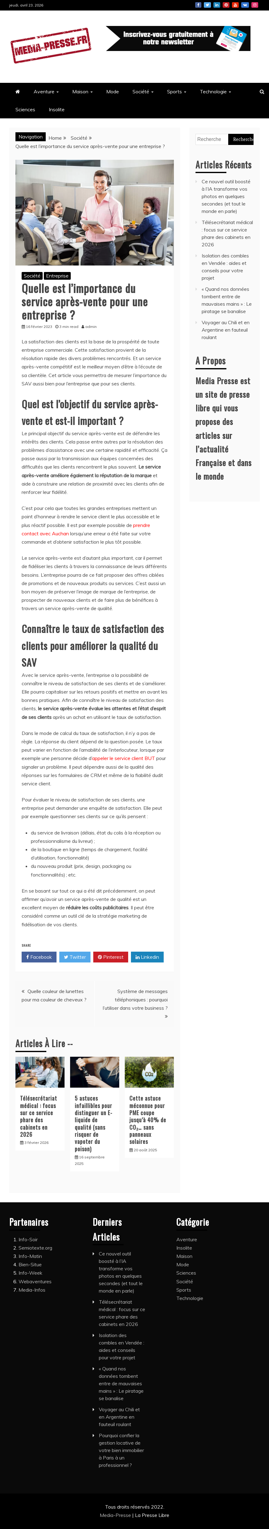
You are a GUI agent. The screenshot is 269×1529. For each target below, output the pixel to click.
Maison (80, 91)
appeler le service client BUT (123, 758)
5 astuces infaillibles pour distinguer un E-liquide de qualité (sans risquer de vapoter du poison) (93, 1123)
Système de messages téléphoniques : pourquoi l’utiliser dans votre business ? (135, 999)
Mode (112, 91)
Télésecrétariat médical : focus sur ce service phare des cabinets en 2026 (38, 1116)
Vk (245, 5)
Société (140, 91)
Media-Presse (116, 1515)
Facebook (198, 5)
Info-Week (30, 1273)
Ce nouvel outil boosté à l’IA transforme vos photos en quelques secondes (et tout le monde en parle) (226, 196)
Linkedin (216, 5)
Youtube (235, 5)
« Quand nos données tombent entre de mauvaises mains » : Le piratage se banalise (121, 1383)
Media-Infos (32, 1290)
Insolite (57, 109)
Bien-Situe (30, 1264)
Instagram (254, 5)
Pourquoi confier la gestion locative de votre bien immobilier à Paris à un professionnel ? (121, 1450)
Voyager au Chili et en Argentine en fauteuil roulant (226, 329)
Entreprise (57, 276)
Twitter (207, 5)
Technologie (213, 91)
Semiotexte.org (35, 1248)
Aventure (44, 91)
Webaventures (35, 1281)
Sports (174, 91)
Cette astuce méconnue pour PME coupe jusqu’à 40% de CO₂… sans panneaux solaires (147, 1119)
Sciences (25, 109)
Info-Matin (30, 1256)
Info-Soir (28, 1239)
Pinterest (226, 5)
